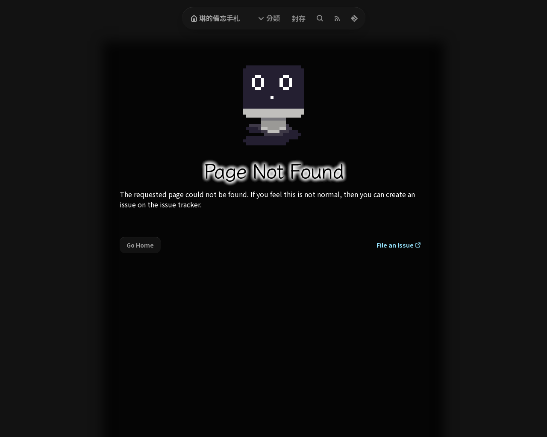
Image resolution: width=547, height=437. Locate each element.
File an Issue (395, 245)
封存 (299, 18)
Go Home (140, 245)
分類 (273, 18)
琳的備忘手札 (215, 18)
